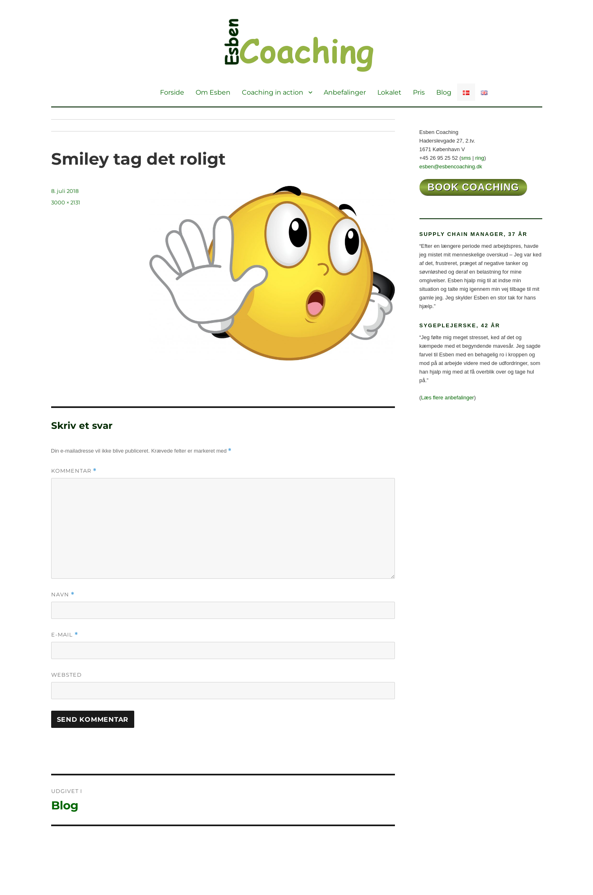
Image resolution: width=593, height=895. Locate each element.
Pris (419, 92)
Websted (66, 674)
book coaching (473, 187)
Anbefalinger (345, 92)
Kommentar (74, 470)
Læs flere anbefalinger (447, 397)
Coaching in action (272, 92)
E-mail (64, 634)
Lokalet (389, 92)
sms (466, 158)
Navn (62, 594)
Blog (443, 92)
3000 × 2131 (65, 202)
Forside (172, 92)
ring (479, 158)
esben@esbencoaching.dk (450, 166)
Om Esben (213, 92)
